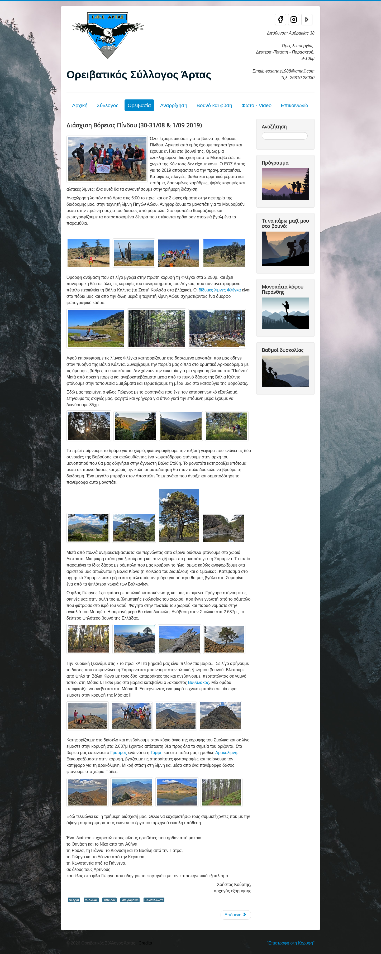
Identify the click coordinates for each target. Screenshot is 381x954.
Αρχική (79, 105)
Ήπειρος (109, 900)
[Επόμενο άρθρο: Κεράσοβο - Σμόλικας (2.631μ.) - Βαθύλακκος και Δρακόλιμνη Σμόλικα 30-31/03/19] (236, 915)
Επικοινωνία (294, 105)
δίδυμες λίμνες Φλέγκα (220, 290)
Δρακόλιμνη (226, 752)
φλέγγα (74, 900)
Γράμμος (118, 752)
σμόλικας (91, 900)
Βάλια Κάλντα (154, 900)
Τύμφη (156, 752)
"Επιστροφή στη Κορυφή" (291, 943)
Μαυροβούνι (130, 900)
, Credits (144, 943)
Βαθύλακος (198, 682)
